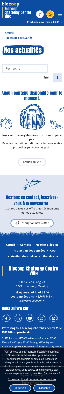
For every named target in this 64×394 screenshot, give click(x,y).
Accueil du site (32, 162)
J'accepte (44, 387)
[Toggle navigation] (60, 15)
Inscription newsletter (32, 223)
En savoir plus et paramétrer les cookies (32, 379)
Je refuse (20, 387)
